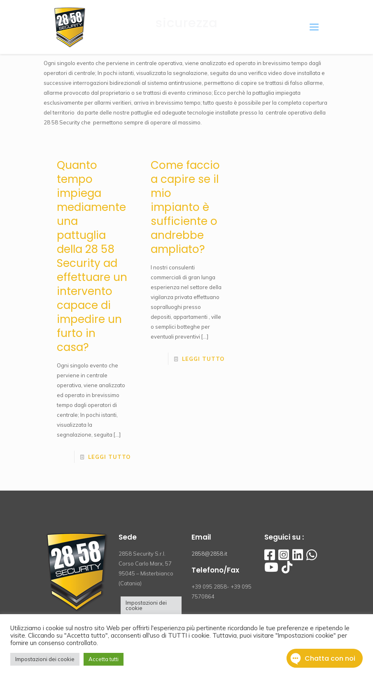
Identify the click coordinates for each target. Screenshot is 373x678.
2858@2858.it (209, 553)
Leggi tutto (109, 457)
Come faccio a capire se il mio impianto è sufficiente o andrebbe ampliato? (185, 207)
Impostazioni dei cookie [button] (146, 605)
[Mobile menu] (314, 27)
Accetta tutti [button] (104, 659)
